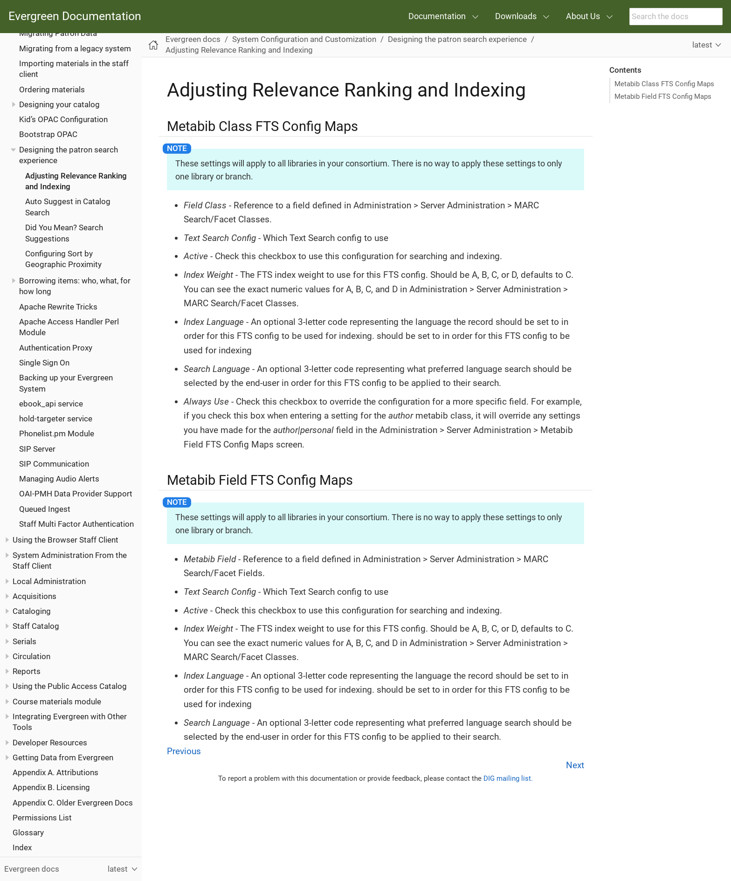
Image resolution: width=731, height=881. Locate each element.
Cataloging (32, 611)
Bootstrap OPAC (48, 134)
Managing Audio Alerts (59, 478)
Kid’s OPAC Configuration (63, 119)
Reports (27, 671)
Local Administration (49, 581)
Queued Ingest (44, 509)
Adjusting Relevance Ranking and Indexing (239, 50)
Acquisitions (34, 596)
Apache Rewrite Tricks (58, 306)
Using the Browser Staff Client (65, 539)
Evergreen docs (193, 39)
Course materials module (57, 701)
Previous (184, 751)
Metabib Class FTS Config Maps (664, 84)
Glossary (28, 832)
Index (22, 847)
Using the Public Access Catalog (70, 686)
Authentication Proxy (55, 347)
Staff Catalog (36, 626)
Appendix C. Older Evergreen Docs (73, 802)
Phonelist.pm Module (56, 433)
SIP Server (37, 449)
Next (575, 765)
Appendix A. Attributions (55, 772)
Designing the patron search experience (457, 39)
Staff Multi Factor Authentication (76, 524)
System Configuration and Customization (304, 39)
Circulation (31, 656)
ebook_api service (51, 403)
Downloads (516, 16)
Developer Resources (50, 742)
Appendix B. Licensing (51, 787)
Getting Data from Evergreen (63, 757)
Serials (24, 641)
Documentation (437, 16)
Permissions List (42, 817)
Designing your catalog (59, 104)
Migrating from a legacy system (75, 48)
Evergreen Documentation (74, 16)
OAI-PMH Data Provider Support (75, 493)
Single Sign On (44, 362)
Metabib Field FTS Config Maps (662, 96)
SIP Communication (54, 463)
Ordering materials (52, 89)
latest (702, 44)
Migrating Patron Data (58, 33)
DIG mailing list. (508, 778)
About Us (583, 16)
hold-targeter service (55, 418)
